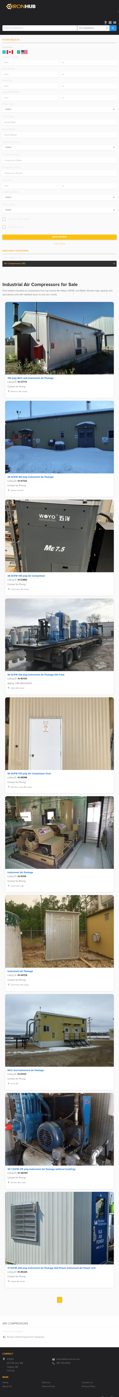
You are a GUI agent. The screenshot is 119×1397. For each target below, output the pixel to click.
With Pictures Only (16, 227)
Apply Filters (59, 237)
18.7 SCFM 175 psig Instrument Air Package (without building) (41, 1169)
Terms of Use (48, 1386)
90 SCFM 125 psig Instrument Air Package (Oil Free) (35, 675)
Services (46, 1382)
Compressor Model (11, 167)
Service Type (8, 205)
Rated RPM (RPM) (10, 92)
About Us (7, 1386)
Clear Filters (59, 244)
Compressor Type (11, 142)
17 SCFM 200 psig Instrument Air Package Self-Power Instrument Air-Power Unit (51, 1268)
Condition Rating (10, 192)
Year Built (7, 180)
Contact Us (87, 1382)
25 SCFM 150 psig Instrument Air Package (30, 477)
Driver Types (8, 104)
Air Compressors (14, 263)
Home (5, 1382)
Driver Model (8, 129)
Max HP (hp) (8, 69)
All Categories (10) (12, 258)
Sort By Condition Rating (19, 219)
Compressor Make (11, 155)
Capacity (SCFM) (10, 57)
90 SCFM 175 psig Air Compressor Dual (29, 773)
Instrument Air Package (20, 872)
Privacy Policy (88, 1386)
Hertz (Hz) (7, 80)
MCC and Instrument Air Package (25, 1070)
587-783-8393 (63, 1363)
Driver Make (8, 117)
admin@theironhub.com (68, 1359)
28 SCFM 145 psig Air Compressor (26, 576)
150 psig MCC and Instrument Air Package (30, 378)
